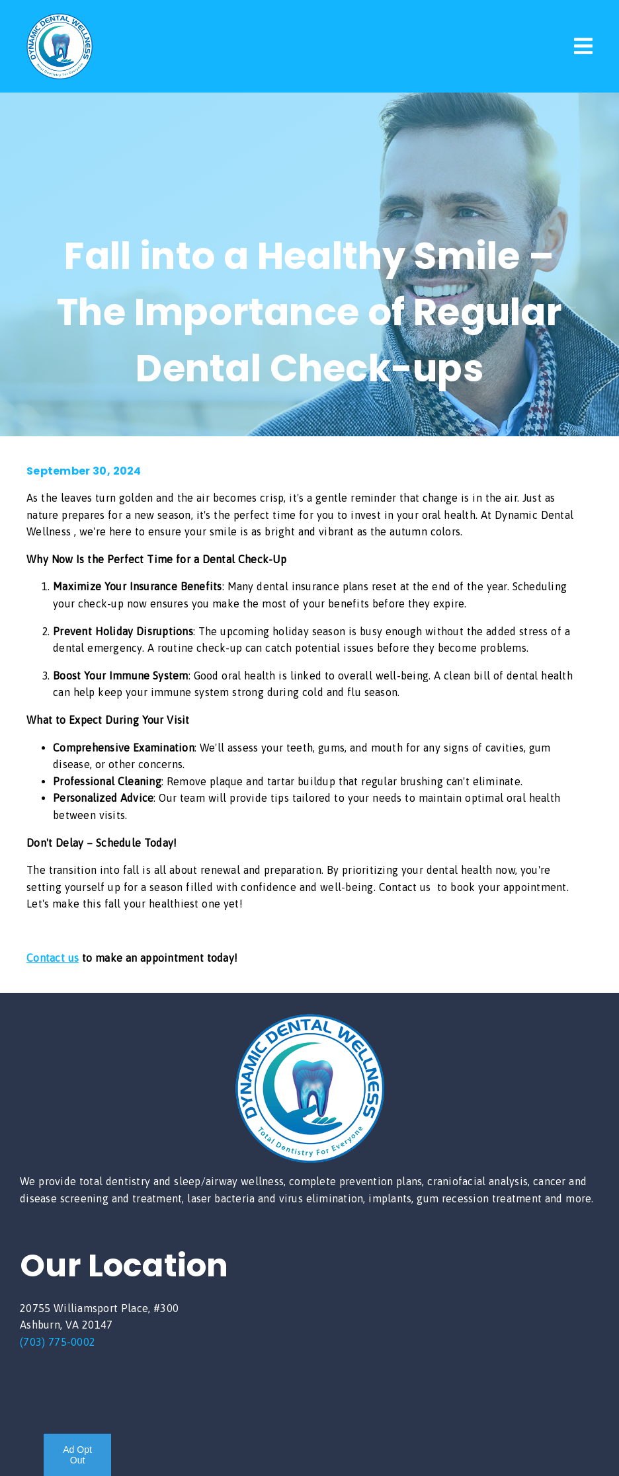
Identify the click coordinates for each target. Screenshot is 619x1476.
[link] (59, 75)
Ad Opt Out (77, 1454)
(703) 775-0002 (57, 1342)
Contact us (52, 958)
